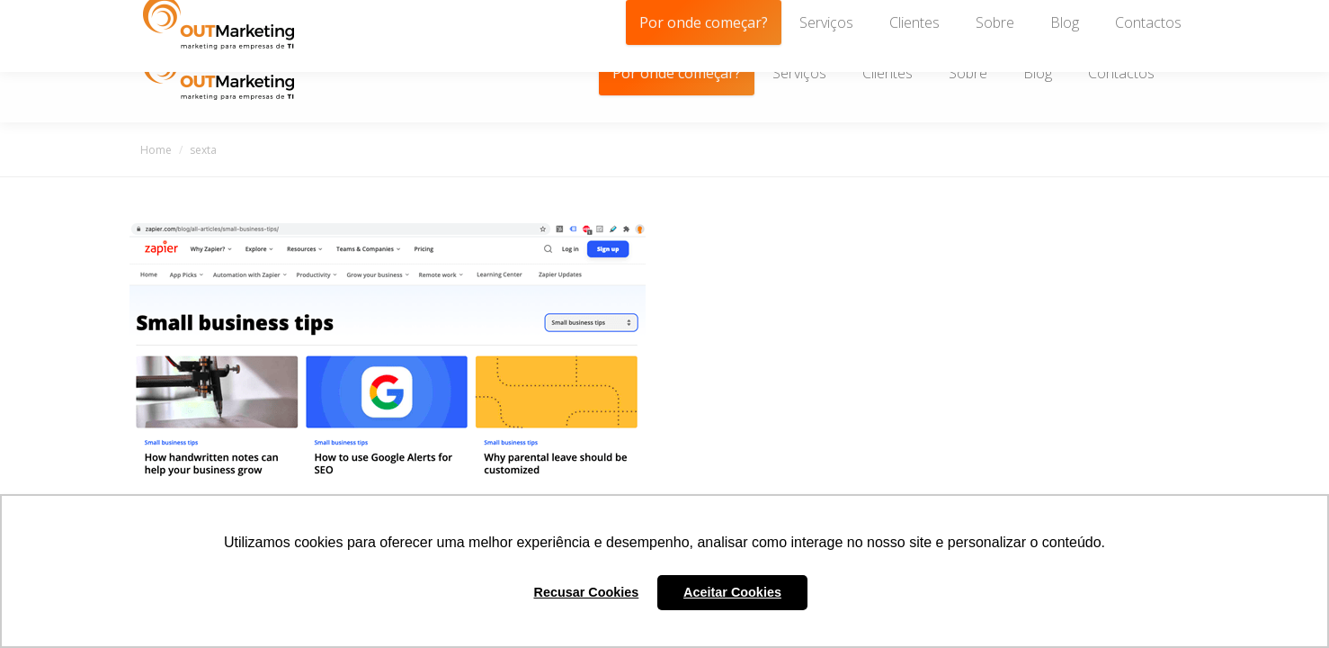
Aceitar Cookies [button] (732, 592)
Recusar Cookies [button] (586, 592)
